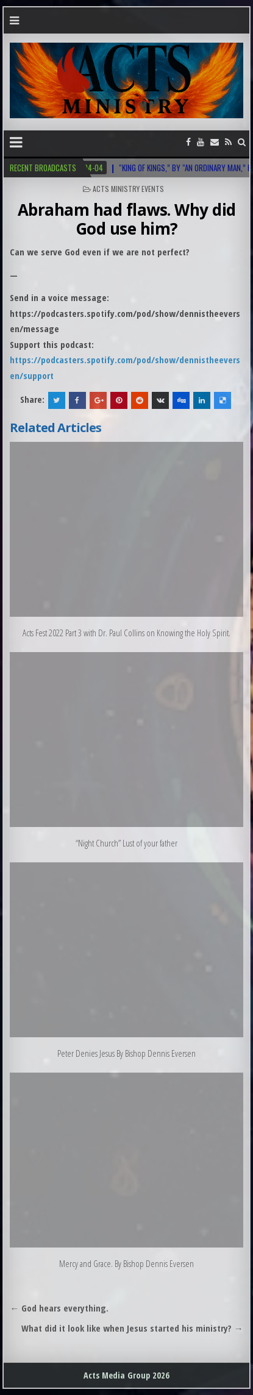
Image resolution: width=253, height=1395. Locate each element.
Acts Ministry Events (128, 188)
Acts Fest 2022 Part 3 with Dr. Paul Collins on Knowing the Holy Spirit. (126, 633)
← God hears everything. (59, 1308)
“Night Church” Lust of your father (126, 843)
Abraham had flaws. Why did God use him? (127, 219)
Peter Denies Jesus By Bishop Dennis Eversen (126, 1053)
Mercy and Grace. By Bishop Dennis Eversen (126, 1263)
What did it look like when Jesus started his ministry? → (132, 1328)
